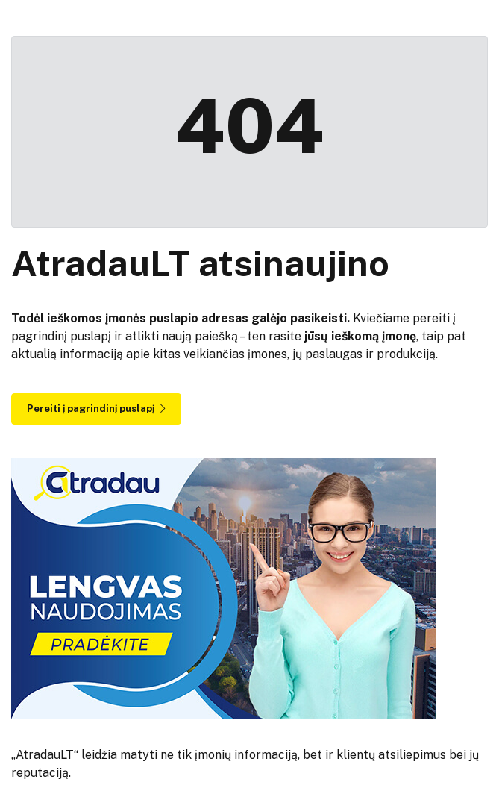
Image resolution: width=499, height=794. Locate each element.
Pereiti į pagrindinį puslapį (96, 408)
